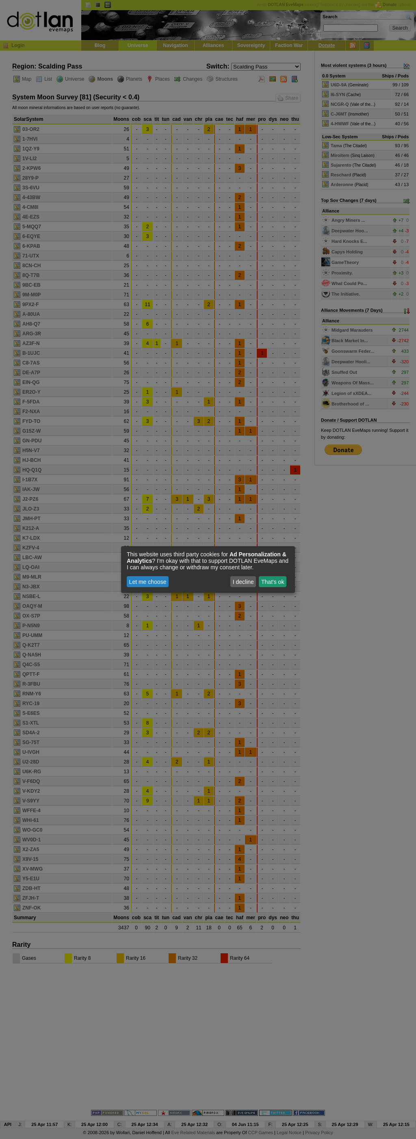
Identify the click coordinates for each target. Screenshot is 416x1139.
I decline (243, 582)
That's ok (272, 582)
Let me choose (148, 582)
